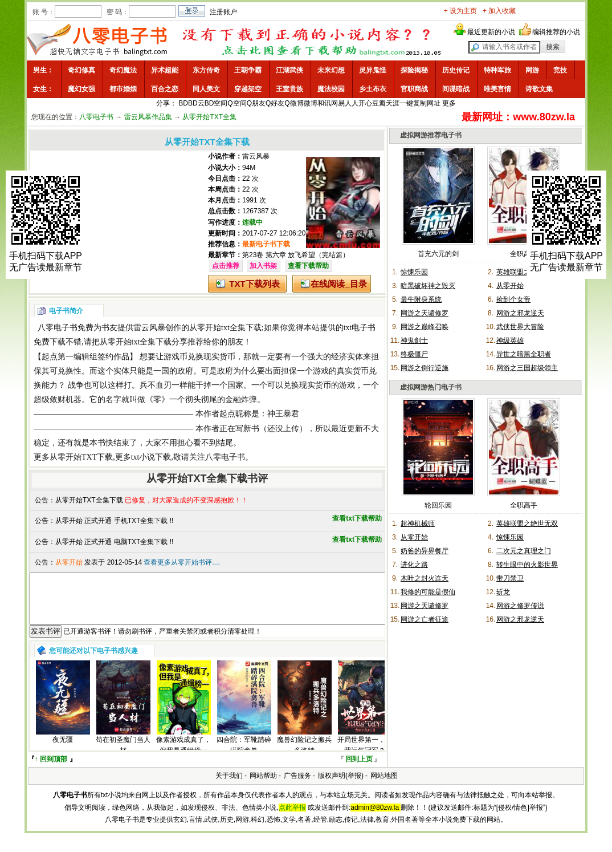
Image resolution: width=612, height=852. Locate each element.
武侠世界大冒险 (520, 327)
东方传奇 (206, 70)
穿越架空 (248, 89)
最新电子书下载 (266, 244)
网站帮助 (263, 786)
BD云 (196, 103)
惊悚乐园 (414, 272)
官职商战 (414, 89)
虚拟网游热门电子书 (431, 387)
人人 (351, 103)
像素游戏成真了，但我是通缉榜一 (183, 755)
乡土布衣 (372, 89)
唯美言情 (497, 89)
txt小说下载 (151, 457)
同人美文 (206, 89)
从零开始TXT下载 (81, 457)
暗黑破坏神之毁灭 (428, 286)
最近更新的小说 (491, 32)
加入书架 (263, 266)
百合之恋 (164, 89)
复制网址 (426, 103)
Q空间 (236, 103)
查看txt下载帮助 (357, 518)
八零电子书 (96, 117)
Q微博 (293, 103)
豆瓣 (379, 103)
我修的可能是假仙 (428, 592)
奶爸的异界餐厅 (424, 551)
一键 (406, 103)
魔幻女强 (81, 89)
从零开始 (510, 286)
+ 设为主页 (460, 11)
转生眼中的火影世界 (527, 565)
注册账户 (223, 12)
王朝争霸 (248, 70)
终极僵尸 (414, 354)
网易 (338, 103)
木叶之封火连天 (424, 578)
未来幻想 (331, 70)
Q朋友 (256, 103)
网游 (532, 70)
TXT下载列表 (254, 284)
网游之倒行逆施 (424, 368)
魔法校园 (331, 89)
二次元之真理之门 (523, 551)
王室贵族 (289, 89)
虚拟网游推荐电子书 (431, 135)
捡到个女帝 (513, 299)
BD (183, 103)
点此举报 (292, 818)
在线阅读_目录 (338, 284)
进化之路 (414, 565)
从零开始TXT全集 (209, 117)
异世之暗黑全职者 (523, 354)
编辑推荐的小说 (556, 32)
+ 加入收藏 (499, 11)
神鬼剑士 (414, 340)
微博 (310, 103)
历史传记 (456, 70)
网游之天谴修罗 (424, 313)
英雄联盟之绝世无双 (527, 524)
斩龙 (503, 592)
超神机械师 (418, 524)
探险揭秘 (414, 70)
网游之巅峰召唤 (424, 327)
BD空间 (216, 103)
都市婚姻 (123, 89)
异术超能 (164, 70)
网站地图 (384, 786)
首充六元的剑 (438, 254)
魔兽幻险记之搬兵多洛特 (304, 755)
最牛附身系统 (421, 299)
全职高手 (523, 254)
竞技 (560, 70)
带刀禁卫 (510, 578)
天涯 (392, 103)
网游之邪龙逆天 (520, 313)
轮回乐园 (438, 505)
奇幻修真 (81, 70)
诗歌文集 (539, 89)
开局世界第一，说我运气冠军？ (364, 755)
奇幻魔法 (123, 70)
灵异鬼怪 (372, 70)
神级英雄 (510, 340)
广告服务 (297, 786)
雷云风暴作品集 (148, 117)
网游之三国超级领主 (527, 368)
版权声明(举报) (341, 786)
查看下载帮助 (308, 266)
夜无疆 (62, 750)
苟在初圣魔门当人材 (123, 755)
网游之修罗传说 (520, 606)
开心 (365, 103)
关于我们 (229, 786)
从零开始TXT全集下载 (89, 500)
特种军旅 (497, 70)
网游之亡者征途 (424, 619)
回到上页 (359, 769)
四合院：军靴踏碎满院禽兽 (244, 755)
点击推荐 (225, 266)
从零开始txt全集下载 (225, 327)
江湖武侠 (289, 70)
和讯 (324, 103)
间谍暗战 (456, 89)
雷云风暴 (256, 156)
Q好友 (275, 103)
